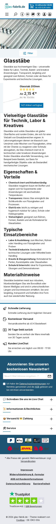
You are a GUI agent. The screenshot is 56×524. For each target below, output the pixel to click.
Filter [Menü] (28, 53)
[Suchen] (16, 14)
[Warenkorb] (50, 14)
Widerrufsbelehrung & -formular (27, 474)
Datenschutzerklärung (18, 483)
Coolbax (20, 520)
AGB (37, 386)
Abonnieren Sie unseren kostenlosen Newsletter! (28, 366)
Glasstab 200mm (30, 86)
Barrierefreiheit (41, 483)
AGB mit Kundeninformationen (26, 479)
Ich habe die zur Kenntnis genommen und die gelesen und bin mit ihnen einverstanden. (29, 386)
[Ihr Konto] (45, 14)
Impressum (27, 470)
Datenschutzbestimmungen (32, 383)
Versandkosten (28, 461)
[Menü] (7, 14)
